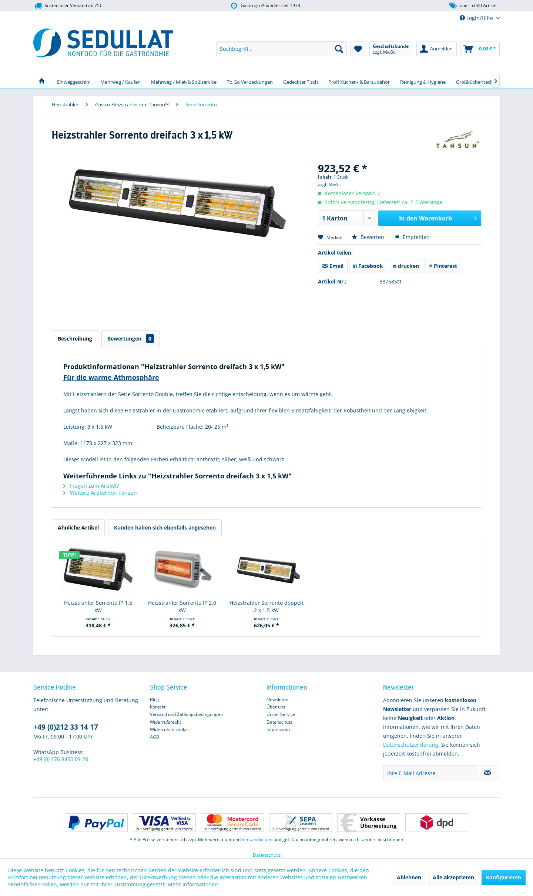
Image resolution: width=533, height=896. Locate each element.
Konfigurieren (503, 877)
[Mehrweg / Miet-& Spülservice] (184, 81)
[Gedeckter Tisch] (300, 81)
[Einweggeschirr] (73, 81)
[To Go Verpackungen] (250, 81)
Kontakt (157, 707)
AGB (154, 737)
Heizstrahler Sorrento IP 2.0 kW (182, 606)
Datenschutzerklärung (410, 744)
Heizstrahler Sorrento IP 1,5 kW (98, 606)
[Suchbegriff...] (281, 49)
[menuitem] (281, 49)
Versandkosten (257, 839)
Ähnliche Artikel (78, 527)
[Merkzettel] (358, 49)
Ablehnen (409, 877)
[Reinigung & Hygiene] (423, 81)
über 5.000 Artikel (472, 5)
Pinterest (443, 265)
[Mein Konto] (436, 49)
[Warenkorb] (480, 49)
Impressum (278, 729)
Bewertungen (130, 338)
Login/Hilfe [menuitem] (477, 17)
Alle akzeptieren (453, 877)
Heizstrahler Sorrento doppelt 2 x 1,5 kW (266, 606)
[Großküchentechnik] (478, 81)
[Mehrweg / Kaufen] (120, 81)
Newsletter (277, 699)
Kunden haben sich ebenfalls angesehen (165, 527)
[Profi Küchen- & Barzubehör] (359, 81)
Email (332, 265)
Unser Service (280, 714)
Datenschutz (279, 722)
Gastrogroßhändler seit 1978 (264, 5)
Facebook (368, 265)
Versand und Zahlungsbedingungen (186, 714)
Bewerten (369, 236)
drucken (406, 265)
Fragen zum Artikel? (91, 485)
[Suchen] (339, 49)
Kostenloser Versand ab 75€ (67, 5)
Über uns (275, 707)
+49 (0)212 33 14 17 (65, 727)
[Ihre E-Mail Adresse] (429, 773)
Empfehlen (412, 236)
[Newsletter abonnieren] (487, 773)
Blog (154, 699)
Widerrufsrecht (165, 722)
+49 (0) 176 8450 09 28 (60, 759)
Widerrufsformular (169, 729)
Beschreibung (75, 338)
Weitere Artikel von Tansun (100, 492)
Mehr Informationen (193, 884)
